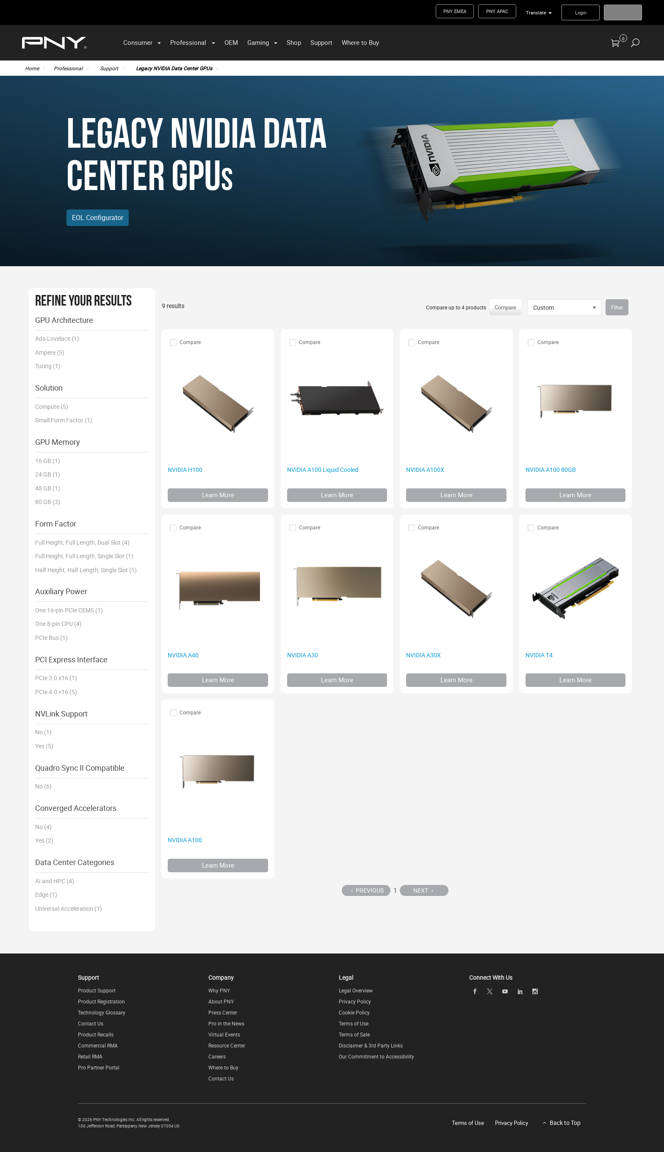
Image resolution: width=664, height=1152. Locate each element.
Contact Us (90, 1023)
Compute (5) (51, 406)
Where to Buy (360, 42)
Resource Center (226, 1045)
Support (321, 42)
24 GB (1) (47, 474)
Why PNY (219, 990)
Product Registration (101, 1001)
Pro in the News (226, 1023)
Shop (294, 42)
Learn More (218, 495)
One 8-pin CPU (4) (58, 624)
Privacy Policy (355, 1001)
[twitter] (489, 991)
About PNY (221, 1001)
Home (32, 68)
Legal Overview (356, 990)
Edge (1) (46, 894)
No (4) (43, 827)
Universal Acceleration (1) (68, 908)
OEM (231, 42)
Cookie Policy (354, 1012)
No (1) (43, 732)
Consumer (137, 42)
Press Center (222, 1012)
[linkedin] (520, 991)
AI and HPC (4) (54, 881)
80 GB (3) (47, 502)
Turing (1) (48, 366)
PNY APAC (497, 11)
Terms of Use (353, 1023)
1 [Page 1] (395, 890)
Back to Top (565, 1123)
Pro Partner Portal (98, 1067)
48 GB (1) (47, 488)
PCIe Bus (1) (51, 638)
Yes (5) (44, 746)
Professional (188, 42)
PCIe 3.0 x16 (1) (56, 678)
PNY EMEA (454, 11)
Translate (536, 12)
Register (623, 12)
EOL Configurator (97, 217)
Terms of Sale (354, 1034)
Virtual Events (224, 1034)
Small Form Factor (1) (63, 420)
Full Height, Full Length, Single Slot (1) (84, 556)
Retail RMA (90, 1056)
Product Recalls (95, 1034)
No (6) (43, 786)
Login (581, 12)
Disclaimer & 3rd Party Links (371, 1045)
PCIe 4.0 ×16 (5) (56, 692)
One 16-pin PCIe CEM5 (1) (69, 610)
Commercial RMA (98, 1045)
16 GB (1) (47, 461)
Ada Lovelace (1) (57, 338)
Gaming (258, 42)
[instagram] (535, 991)
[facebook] (474, 991)
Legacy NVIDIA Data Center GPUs (174, 68)
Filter (617, 307)
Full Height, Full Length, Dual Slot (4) (82, 542)
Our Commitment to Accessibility (376, 1056)
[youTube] (504, 991)
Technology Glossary (101, 1012)
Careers (217, 1056)
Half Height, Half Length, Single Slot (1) (86, 570)
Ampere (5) (49, 352)
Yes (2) (44, 840)
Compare (505, 307)
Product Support (97, 990)
